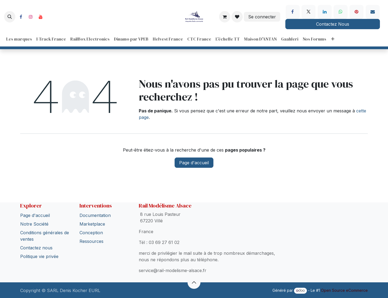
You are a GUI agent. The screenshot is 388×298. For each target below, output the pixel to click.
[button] (9, 16)
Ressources (91, 241)
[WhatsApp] (340, 11)
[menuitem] (19, 39)
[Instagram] (30, 16)
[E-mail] (372, 11)
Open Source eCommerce (344, 290)
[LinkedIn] (324, 11)
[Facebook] (20, 16)
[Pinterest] (356, 11)
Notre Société (34, 224)
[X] (308, 11)
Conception (91, 232)
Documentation (95, 215)
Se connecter (262, 16)
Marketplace (92, 224)
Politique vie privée (39, 256)
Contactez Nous (332, 24)
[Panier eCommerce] (224, 16)
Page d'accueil (194, 162)
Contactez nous (36, 247)
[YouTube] (40, 16)
